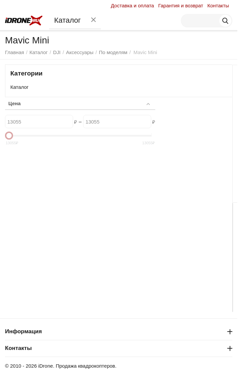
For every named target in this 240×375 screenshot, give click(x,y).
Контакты (218, 5)
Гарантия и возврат (180, 5)
